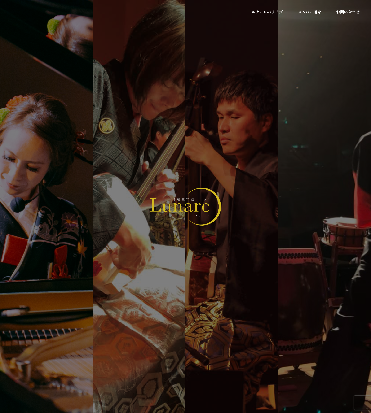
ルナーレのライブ (267, 12)
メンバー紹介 (309, 12)
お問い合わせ (348, 12)
